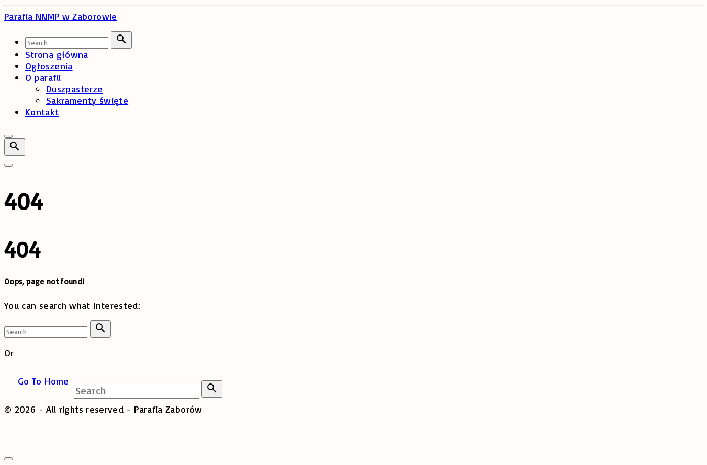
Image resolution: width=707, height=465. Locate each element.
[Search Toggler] (8, 458)
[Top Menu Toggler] (8, 165)
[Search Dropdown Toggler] (14, 147)
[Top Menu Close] (8, 136)
